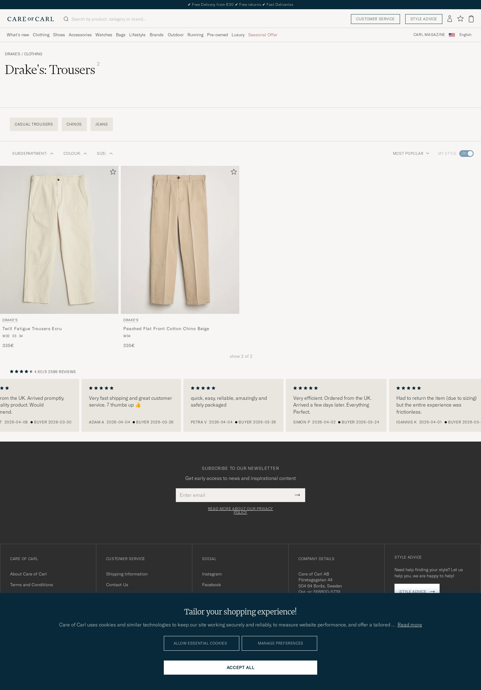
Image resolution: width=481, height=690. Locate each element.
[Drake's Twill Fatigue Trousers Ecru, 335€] (59, 257)
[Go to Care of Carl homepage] (30, 19)
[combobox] (465, 35)
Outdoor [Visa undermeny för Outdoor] (176, 34)
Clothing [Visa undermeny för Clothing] (41, 34)
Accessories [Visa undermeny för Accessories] (80, 34)
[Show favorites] (460, 18)
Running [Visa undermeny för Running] (195, 34)
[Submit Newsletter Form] (297, 495)
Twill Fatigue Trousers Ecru (32, 328)
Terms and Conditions (31, 584)
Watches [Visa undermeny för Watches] (103, 34)
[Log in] (450, 19)
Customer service (375, 19)
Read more (410, 624)
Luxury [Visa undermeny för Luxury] (238, 34)
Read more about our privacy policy (240, 510)
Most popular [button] (411, 153)
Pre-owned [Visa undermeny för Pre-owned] (217, 34)
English (465, 35)
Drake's (12, 54)
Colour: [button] (75, 153)
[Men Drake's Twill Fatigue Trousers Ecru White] (59, 240)
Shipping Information (127, 574)
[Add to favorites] (111, 173)
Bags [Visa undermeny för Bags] (120, 34)
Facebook (211, 584)
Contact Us (117, 584)
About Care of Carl (28, 574)
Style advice (423, 19)
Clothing (33, 54)
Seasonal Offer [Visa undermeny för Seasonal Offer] (262, 34)
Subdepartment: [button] (33, 153)
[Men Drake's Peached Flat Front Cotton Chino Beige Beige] (180, 240)
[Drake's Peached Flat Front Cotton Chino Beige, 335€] (180, 257)
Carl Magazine (429, 35)
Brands (157, 34)
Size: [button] (105, 153)
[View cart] (471, 19)
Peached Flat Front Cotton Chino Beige (166, 328)
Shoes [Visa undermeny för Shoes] (59, 34)
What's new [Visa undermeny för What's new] (18, 34)
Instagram (212, 574)
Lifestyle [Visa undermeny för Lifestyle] (137, 34)
